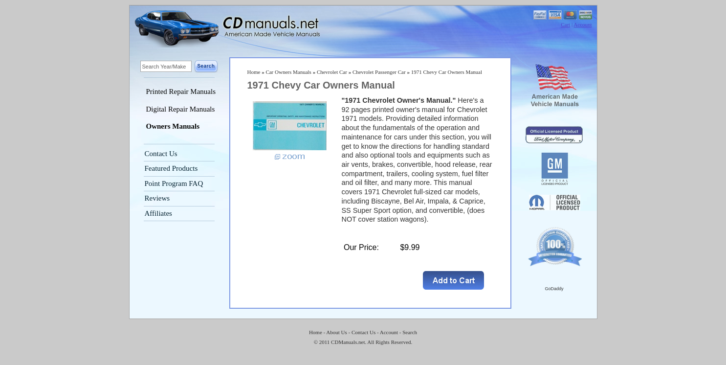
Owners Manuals (173, 126)
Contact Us (161, 154)
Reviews (157, 198)
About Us (336, 332)
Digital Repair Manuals (180, 109)
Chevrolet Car (332, 72)
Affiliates (158, 213)
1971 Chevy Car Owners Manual (446, 72)
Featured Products (171, 168)
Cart (565, 24)
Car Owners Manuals (288, 72)
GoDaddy (554, 288)
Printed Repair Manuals (181, 91)
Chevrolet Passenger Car (379, 72)
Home (254, 72)
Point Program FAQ (174, 183)
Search (409, 332)
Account (582, 24)
